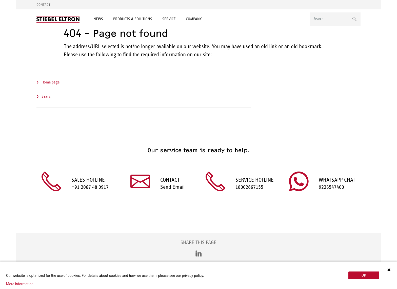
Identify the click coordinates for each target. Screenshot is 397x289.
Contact (43, 5)
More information (19, 284)
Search (47, 96)
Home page (50, 82)
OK (364, 275)
